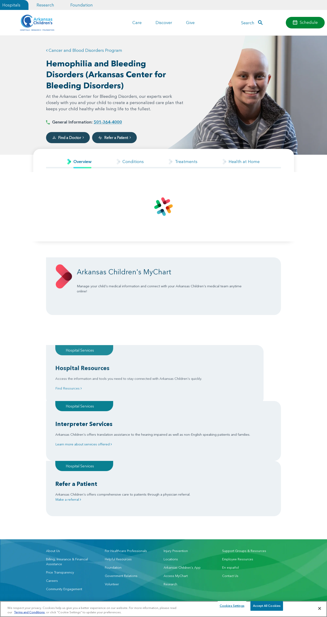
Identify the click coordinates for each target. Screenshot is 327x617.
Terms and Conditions (29, 612)
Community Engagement (64, 517)
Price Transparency (60, 501)
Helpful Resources (118, 488)
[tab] (79, 161)
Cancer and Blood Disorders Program (84, 50)
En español (230, 496)
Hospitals (11, 5)
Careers (52, 509)
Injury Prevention (176, 479)
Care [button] (137, 22)
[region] (163, 609)
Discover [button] (164, 22)
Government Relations (121, 504)
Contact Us (230, 504)
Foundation (81, 5)
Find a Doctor (68, 137)
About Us (53, 479)
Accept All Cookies (266, 608)
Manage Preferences (133, 598)
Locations (171, 488)
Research (45, 5)
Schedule (309, 22)
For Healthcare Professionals (126, 479)
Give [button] (190, 22)
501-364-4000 (108, 122)
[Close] (320, 608)
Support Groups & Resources (244, 479)
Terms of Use (109, 598)
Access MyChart (176, 504)
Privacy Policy (91, 598)
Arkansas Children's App (182, 496)
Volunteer (112, 513)
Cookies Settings (232, 608)
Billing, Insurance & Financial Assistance (67, 490)
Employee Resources (237, 488)
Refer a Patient (114, 137)
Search (247, 22)
